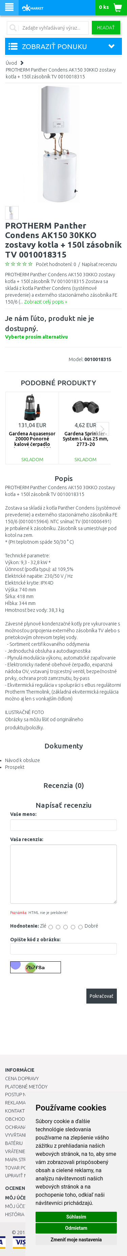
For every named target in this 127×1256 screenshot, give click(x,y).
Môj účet (16, 1206)
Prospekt (14, 767)
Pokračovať (101, 996)
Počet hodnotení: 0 (56, 264)
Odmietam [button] (76, 1228)
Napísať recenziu (99, 264)
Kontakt (15, 1111)
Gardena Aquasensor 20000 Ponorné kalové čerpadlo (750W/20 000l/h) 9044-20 (32, 444)
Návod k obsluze (22, 760)
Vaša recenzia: (26, 839)
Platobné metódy (26, 1086)
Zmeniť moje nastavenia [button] (76, 1239)
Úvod (11, 63)
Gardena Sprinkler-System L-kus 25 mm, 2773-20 (85, 439)
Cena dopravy (22, 1078)
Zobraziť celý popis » (45, 302)
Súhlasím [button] (76, 1217)
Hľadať (106, 27)
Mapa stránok (22, 1159)
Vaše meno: (23, 814)
